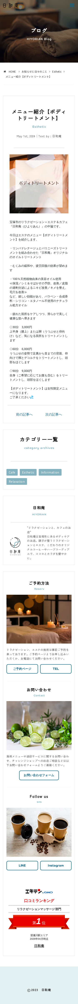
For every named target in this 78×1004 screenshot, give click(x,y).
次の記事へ (53, 414)
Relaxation (17, 481)
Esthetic (28, 472)
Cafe (12, 472)
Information (50, 472)
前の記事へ (24, 414)
